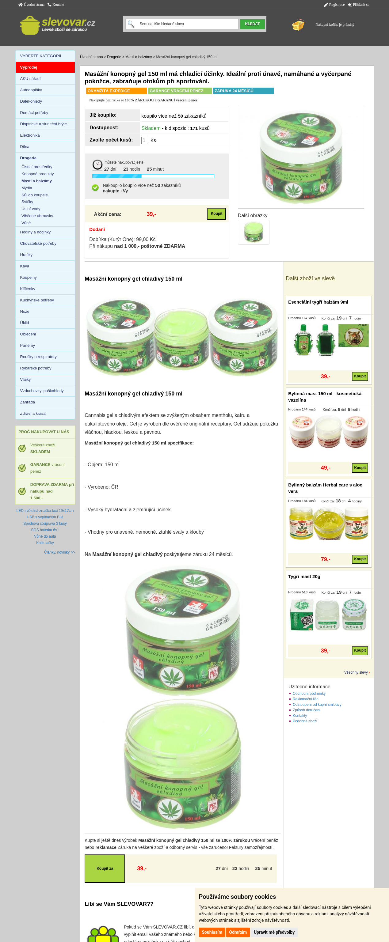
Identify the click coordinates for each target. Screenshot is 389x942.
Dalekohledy (31, 101)
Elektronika (30, 135)
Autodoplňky (31, 90)
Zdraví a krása (33, 413)
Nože (24, 311)
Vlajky (25, 379)
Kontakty (300, 715)
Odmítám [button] (238, 932)
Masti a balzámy (138, 57)
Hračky (26, 254)
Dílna (24, 146)
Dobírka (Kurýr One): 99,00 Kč (122, 239)
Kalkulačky (45, 543)
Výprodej (28, 67)
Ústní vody (30, 208)
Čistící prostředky (36, 167)
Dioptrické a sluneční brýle (43, 124)
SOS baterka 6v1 (45, 530)
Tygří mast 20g (304, 576)
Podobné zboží (305, 721)
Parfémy (27, 345)
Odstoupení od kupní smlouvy (317, 704)
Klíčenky (27, 288)
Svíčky (27, 201)
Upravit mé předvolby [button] (274, 932)
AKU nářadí (30, 78)
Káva (24, 266)
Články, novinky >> (59, 552)
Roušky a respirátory (38, 356)
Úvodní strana (31, 4)
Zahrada (27, 402)
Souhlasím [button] (212, 932)
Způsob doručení (306, 710)
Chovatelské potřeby (38, 243)
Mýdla (26, 188)
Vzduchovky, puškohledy (42, 390)
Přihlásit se (358, 4)
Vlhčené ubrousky (37, 216)
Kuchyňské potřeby (37, 300)
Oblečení (28, 334)
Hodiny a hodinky (35, 232)
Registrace (334, 4)
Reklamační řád (305, 699)
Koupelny (28, 277)
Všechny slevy (356, 672)
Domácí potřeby (34, 112)
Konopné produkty (37, 174)
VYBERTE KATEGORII (40, 56)
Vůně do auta (45, 536)
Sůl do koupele (34, 195)
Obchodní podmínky (309, 693)
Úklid (24, 322)
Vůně (26, 223)
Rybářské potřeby (35, 368)
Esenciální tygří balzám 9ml (318, 302)
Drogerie (114, 57)
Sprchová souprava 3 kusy (45, 523)
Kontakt (56, 4)
